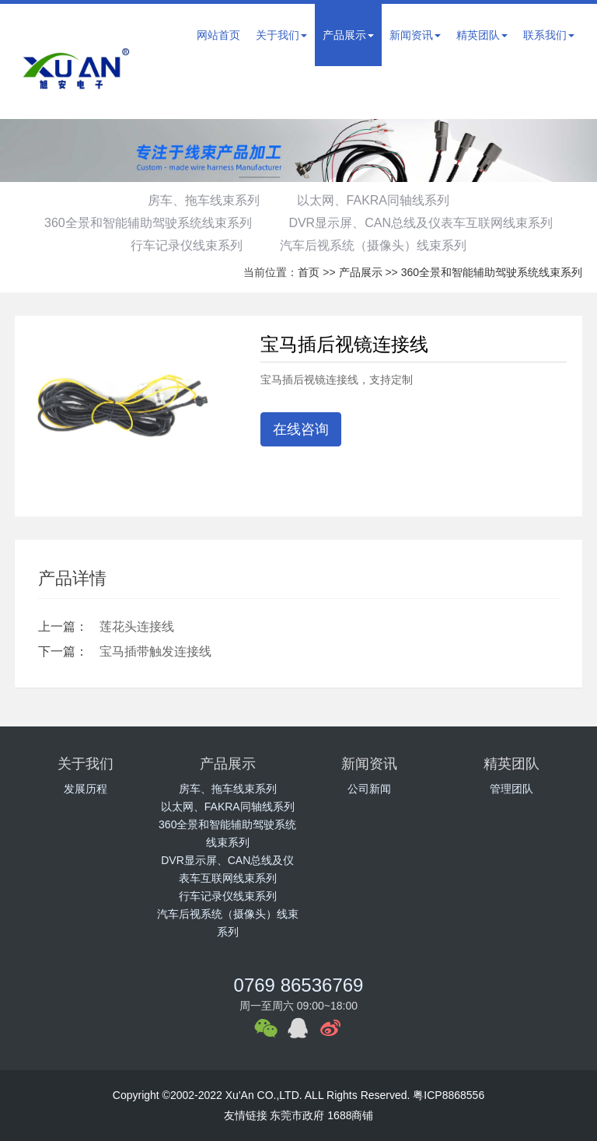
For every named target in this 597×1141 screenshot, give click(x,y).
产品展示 (348, 35)
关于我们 (281, 35)
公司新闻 (369, 788)
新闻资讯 (415, 35)
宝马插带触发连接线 (155, 651)
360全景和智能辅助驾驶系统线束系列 (146, 222)
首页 (308, 272)
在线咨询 (301, 429)
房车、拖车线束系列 (201, 200)
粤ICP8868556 (448, 1095)
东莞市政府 (297, 1115)
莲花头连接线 (137, 626)
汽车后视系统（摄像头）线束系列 (375, 245)
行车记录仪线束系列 (184, 245)
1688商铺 (350, 1115)
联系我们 (548, 35)
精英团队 (482, 35)
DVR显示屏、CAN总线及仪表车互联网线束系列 (424, 222)
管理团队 (511, 788)
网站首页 (218, 35)
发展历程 (85, 788)
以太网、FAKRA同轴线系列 (375, 200)
